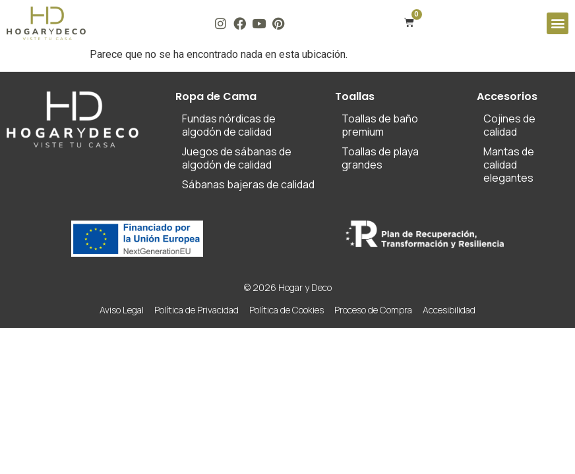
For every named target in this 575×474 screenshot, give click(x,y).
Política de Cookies (286, 310)
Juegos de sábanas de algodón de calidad (236, 158)
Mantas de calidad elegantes (508, 164)
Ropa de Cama (216, 96)
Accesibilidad (449, 310)
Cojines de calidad (509, 125)
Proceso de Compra (373, 310)
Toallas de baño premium (380, 125)
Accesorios (507, 96)
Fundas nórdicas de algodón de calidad (229, 125)
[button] (557, 23)
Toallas (355, 96)
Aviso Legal (122, 310)
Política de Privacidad (196, 310)
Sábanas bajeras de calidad (248, 184)
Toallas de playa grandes (380, 158)
